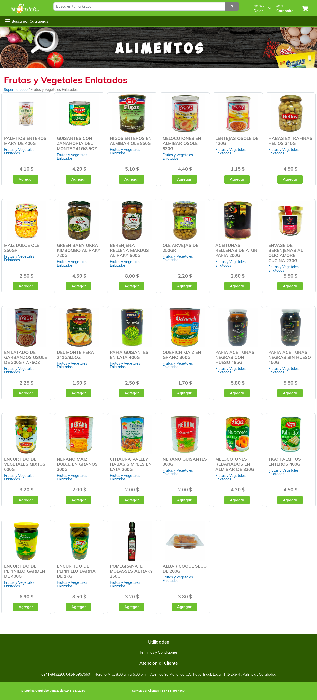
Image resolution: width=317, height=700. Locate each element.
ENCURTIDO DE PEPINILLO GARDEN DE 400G (24, 571)
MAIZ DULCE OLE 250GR (21, 248)
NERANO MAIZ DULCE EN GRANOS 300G (77, 464)
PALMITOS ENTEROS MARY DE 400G (25, 141)
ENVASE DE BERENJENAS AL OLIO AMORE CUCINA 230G (285, 253)
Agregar (26, 179)
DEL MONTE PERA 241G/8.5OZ (75, 354)
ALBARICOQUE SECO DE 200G (185, 568)
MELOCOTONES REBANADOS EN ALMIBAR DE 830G (234, 464)
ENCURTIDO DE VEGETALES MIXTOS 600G (24, 464)
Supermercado (16, 89)
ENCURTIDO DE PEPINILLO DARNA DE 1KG (76, 571)
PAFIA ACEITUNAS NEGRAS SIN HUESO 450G (289, 357)
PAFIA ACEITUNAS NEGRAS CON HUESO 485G (234, 357)
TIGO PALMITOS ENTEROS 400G (284, 461)
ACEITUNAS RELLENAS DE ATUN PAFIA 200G (236, 250)
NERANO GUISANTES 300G (185, 461)
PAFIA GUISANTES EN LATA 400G (129, 354)
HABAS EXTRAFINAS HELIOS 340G (290, 141)
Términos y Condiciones (159, 652)
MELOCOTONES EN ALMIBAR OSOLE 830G (182, 143)
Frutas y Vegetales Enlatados (19, 151)
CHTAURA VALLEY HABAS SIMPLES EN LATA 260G (131, 464)
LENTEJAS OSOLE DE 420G (236, 141)
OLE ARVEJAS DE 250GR (180, 248)
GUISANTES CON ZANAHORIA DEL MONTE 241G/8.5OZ (77, 143)
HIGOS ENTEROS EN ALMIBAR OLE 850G (131, 141)
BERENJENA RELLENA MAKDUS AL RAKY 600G (129, 250)
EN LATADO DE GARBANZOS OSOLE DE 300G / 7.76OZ (25, 357)
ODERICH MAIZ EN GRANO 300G (182, 354)
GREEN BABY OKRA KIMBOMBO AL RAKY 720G (78, 250)
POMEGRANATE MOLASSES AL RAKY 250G (131, 571)
